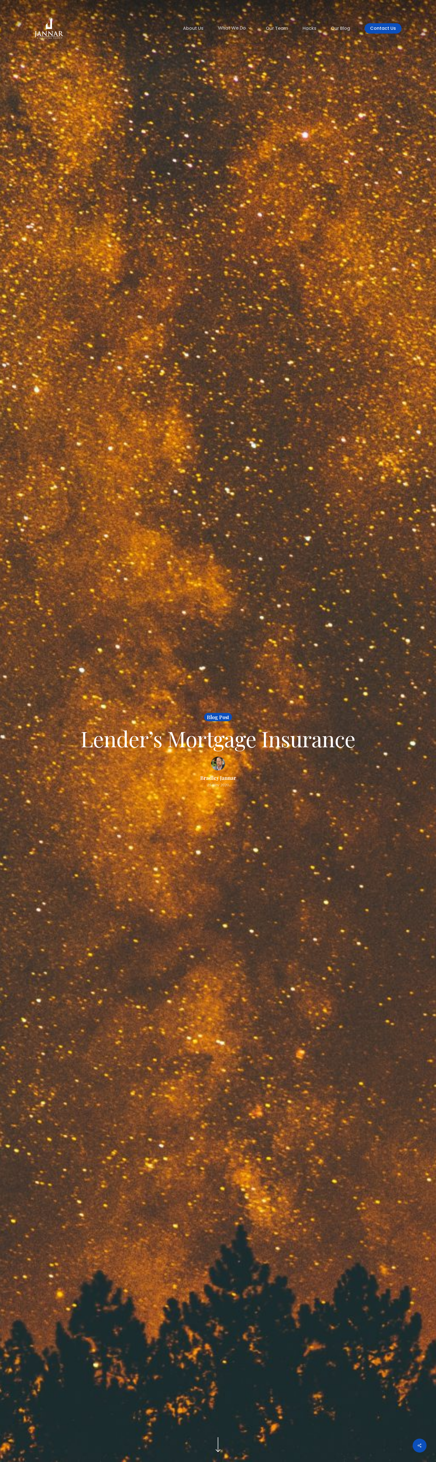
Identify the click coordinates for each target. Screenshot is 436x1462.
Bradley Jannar (218, 777)
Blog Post (218, 717)
